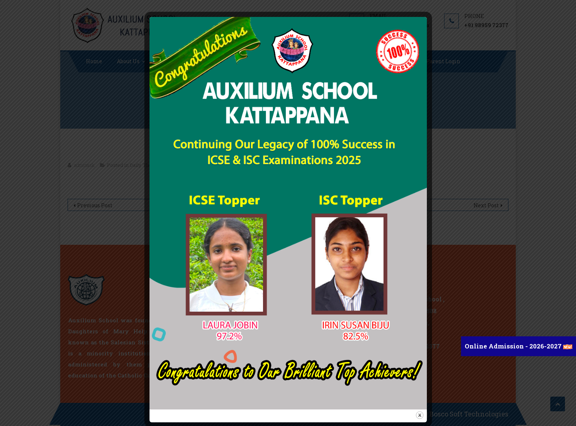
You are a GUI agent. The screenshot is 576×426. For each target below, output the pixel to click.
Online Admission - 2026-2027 (514, 346)
